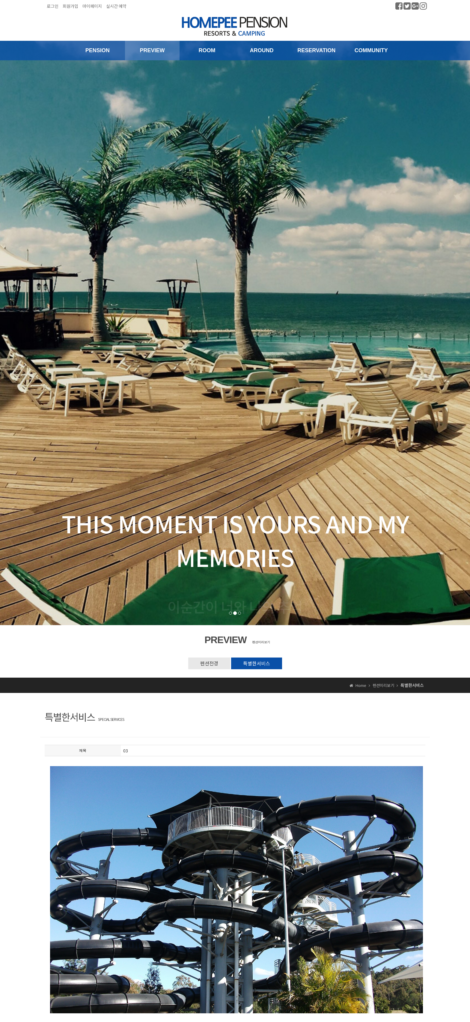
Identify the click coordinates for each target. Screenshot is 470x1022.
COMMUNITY (371, 50)
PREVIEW (152, 50)
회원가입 (70, 6)
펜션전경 (209, 663)
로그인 (52, 6)
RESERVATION (316, 50)
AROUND (262, 50)
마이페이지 (92, 6)
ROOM (206, 50)
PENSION (97, 50)
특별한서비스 (256, 663)
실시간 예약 (116, 6)
